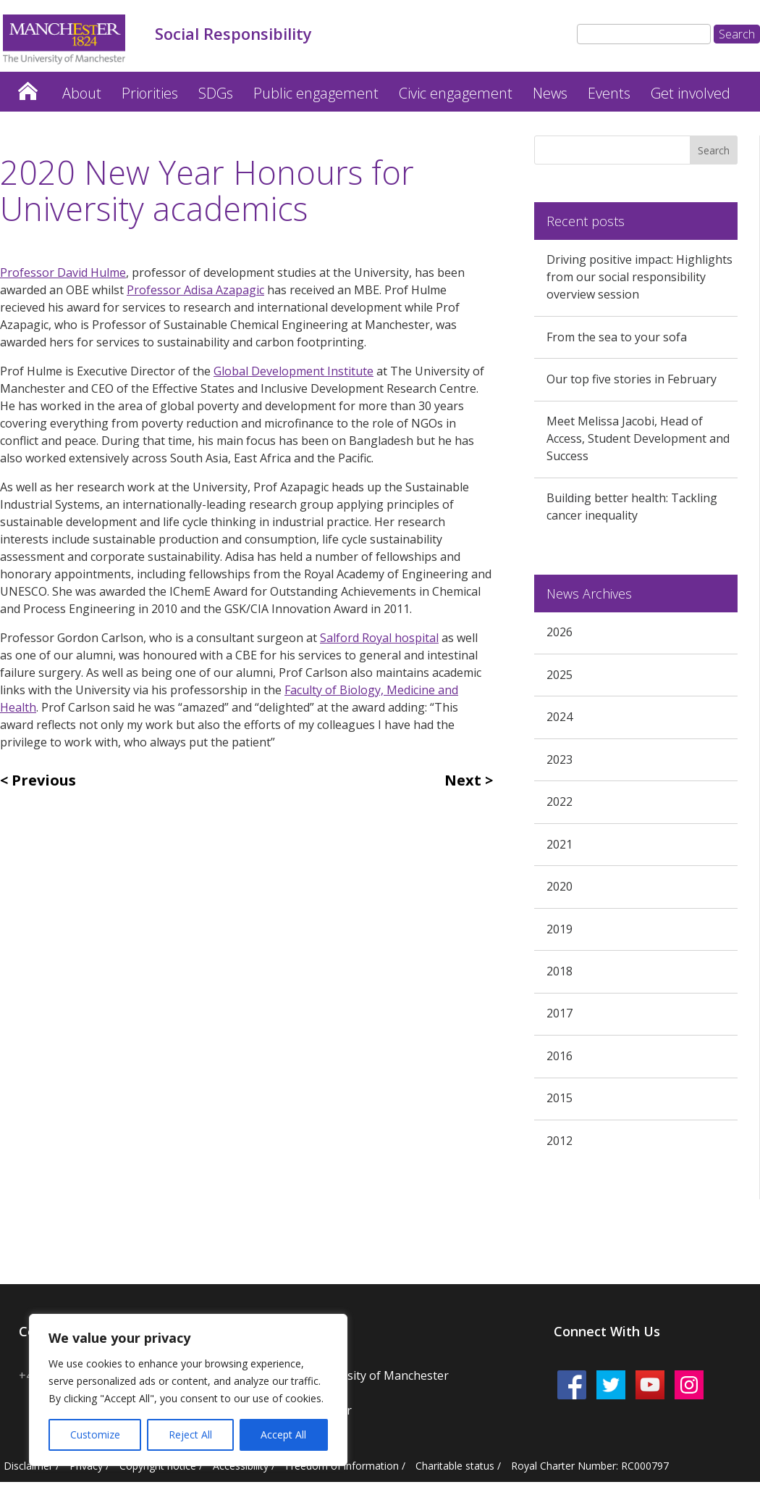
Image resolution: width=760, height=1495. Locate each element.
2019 (559, 929)
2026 (559, 632)
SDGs (215, 93)
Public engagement (316, 93)
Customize (95, 1434)
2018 (559, 971)
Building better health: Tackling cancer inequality (631, 506)
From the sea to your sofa (616, 337)
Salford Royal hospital (379, 638)
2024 (559, 717)
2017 (559, 1013)
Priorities (150, 93)
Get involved (690, 93)
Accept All (283, 1434)
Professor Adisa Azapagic (195, 290)
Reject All (190, 1434)
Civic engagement (455, 93)
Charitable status (454, 1466)
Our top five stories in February (631, 379)
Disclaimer (28, 1466)
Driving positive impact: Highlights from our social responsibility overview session (639, 276)
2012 (559, 1141)
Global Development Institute (293, 371)
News (550, 93)
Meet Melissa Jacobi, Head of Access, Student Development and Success (638, 438)
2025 (559, 675)
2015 (559, 1098)
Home (27, 87)
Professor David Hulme (63, 272)
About (81, 93)
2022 (559, 801)
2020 (559, 886)
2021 (559, 844)
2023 (559, 759)
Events (609, 93)
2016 (559, 1056)
